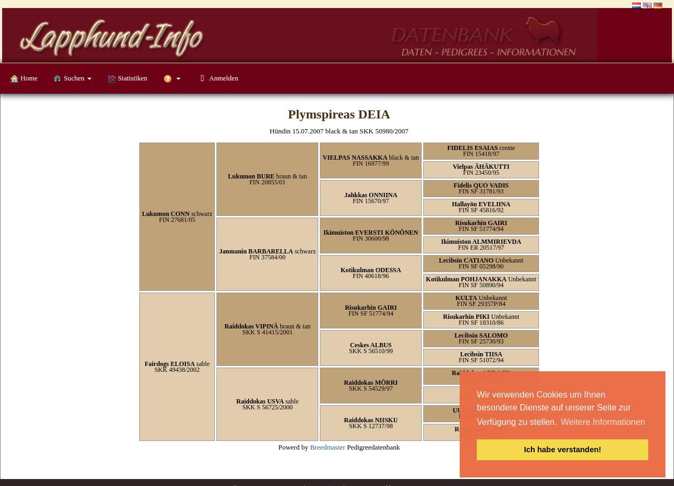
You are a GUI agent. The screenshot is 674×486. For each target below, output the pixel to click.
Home (24, 78)
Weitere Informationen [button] (603, 422)
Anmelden (217, 78)
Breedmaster (328, 447)
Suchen (73, 78)
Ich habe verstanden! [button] (562, 449)
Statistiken (127, 78)
